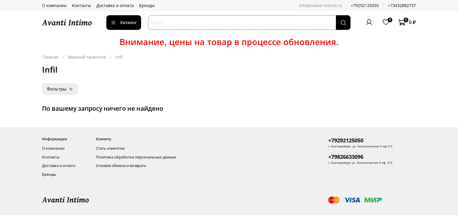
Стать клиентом (110, 148)
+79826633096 (345, 156)
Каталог (124, 22)
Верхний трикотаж (87, 57)
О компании (54, 5)
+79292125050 (365, 5)
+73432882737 (402, 5)
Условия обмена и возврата (121, 165)
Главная (50, 57)
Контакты (81, 5)
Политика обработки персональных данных (136, 157)
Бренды (147, 5)
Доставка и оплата (115, 5)
